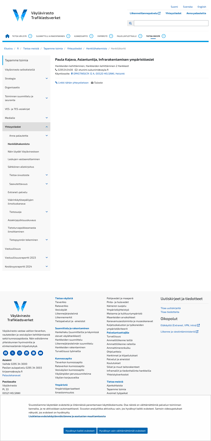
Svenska (189, 6)
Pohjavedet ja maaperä (120, 298)
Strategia (10, 78)
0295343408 (65, 69)
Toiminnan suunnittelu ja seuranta (19, 98)
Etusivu (8, 48)
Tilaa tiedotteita (170, 311)
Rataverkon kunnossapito (69, 365)
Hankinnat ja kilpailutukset (122, 355)
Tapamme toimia (53, 48)
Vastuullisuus (13, 248)
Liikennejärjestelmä (66, 313)
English (203, 6)
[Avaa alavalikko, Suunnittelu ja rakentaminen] (68, 36)
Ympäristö (102, 36)
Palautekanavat (11, 375)
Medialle (10, 117)
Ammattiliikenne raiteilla (121, 343)
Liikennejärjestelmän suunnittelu (74, 343)
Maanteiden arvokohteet (121, 317)
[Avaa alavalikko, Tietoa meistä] (163, 36)
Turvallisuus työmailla (68, 351)
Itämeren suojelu (116, 305)
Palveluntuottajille (127, 36)
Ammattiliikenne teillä (120, 340)
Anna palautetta (196, 13)
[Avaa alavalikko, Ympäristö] (110, 36)
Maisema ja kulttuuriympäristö (124, 313)
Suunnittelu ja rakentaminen (50, 36)
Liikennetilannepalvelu (146, 13)
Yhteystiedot (173, 13)
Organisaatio (12, 87)
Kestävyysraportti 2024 (18, 266)
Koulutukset (114, 362)
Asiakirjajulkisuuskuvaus (22, 220)
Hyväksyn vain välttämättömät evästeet (122, 430)
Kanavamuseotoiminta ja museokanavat (130, 321)
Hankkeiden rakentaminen (70, 347)
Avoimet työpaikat (117, 392)
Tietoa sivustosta (19, 174)
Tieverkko (60, 301)
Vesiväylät (61, 309)
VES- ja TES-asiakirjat (17, 108)
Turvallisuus (114, 336)
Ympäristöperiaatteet (67, 388)
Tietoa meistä (153, 36)
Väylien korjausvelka (67, 377)
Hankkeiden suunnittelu (68, 339)
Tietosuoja (15, 211)
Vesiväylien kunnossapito (69, 369)
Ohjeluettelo (114, 351)
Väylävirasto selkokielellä (20, 69)
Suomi (175, 6)
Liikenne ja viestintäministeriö (180, 331)
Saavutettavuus (18, 183)
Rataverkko (61, 305)
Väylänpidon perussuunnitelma (73, 373)
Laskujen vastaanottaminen (24, 159)
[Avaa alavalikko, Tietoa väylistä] (30, 36)
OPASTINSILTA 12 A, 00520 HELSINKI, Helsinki (98, 73)
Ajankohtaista (115, 385)
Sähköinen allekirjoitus (21, 166)
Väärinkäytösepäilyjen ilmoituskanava (20, 201)
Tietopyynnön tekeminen (23, 239)
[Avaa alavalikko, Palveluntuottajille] (140, 36)
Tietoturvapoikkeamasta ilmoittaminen (22, 229)
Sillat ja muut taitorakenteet (123, 366)
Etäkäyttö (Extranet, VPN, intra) (180, 325)
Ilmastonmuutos (64, 392)
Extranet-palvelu (17, 192)
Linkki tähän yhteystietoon (71, 82)
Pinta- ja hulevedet (118, 301)
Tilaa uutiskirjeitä (171, 308)
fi (18, 48)
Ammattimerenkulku (118, 347)
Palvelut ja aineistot (118, 359)
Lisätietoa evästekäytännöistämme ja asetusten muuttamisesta (67, 416)
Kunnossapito (81, 36)
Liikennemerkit (63, 317)
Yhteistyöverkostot (118, 374)
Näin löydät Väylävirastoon (23, 151)
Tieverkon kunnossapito (68, 362)
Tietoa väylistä (19, 36)
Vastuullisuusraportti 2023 (20, 257)
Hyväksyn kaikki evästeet (80, 430)
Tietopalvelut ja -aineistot (70, 321)
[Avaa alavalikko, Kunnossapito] (91, 36)
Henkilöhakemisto (96, 48)
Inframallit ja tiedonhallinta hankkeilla (129, 370)
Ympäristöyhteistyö (118, 309)
